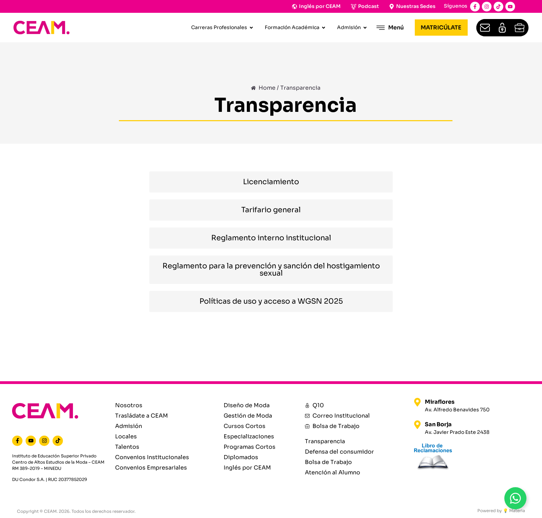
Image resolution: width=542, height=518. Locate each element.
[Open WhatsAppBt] (515, 498)
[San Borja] (417, 424)
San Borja (438, 424)
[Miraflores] (417, 402)
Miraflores (440, 401)
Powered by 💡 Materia (501, 510)
